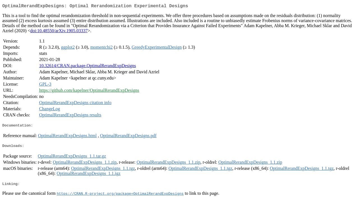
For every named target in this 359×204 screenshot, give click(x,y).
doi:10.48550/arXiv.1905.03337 (59, 31)
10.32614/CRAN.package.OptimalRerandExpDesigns (87, 66)
